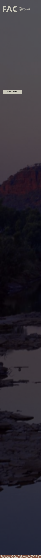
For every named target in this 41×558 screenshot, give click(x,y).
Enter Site (12, 92)
